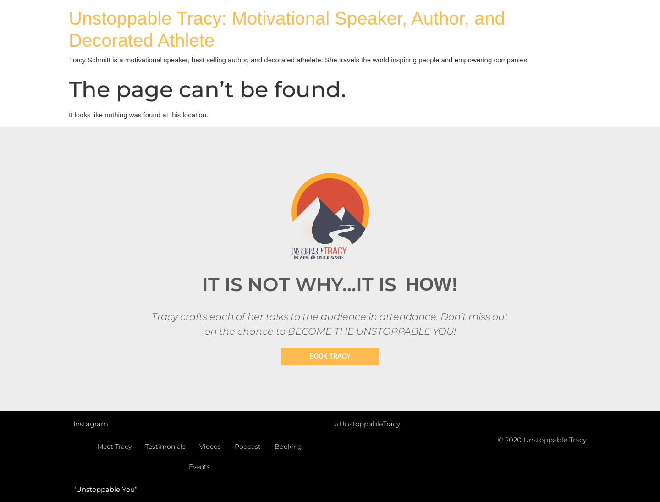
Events (199, 467)
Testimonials (165, 446)
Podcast (248, 446)
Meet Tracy (114, 446)
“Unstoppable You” (105, 489)
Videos (210, 446)
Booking (288, 446)
